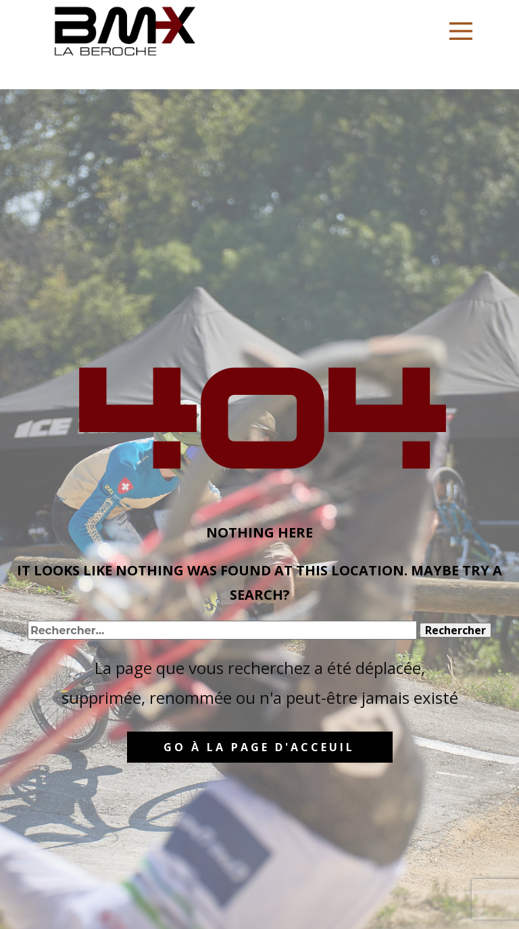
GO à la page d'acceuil (259, 747)
